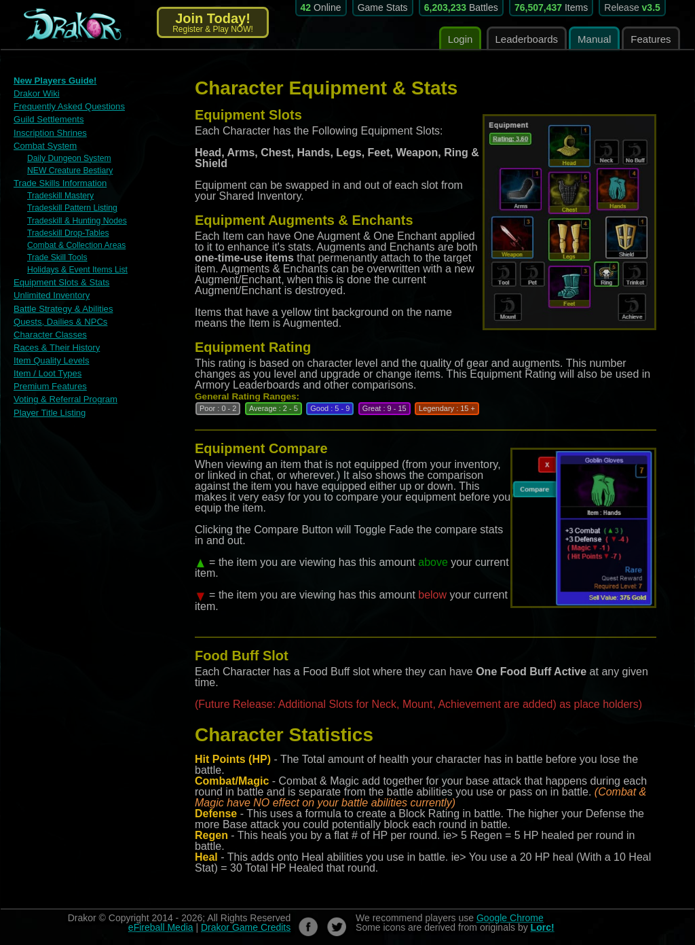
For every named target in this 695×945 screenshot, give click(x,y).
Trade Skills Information (60, 182)
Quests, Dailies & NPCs (60, 320)
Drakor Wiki (36, 93)
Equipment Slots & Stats (61, 281)
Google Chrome (510, 917)
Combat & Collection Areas (75, 244)
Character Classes (50, 332)
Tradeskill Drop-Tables (67, 231)
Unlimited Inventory (51, 294)
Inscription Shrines (50, 132)
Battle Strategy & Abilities (63, 307)
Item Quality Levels (51, 358)
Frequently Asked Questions (69, 106)
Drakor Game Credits (245, 927)
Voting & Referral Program (65, 397)
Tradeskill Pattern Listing (71, 207)
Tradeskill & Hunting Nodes (76, 219)
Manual (594, 39)
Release (632, 7)
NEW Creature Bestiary (69, 170)
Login (460, 39)
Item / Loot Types (47, 371)
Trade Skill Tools (56, 256)
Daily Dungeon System (68, 157)
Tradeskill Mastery (60, 195)
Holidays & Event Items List (76, 268)
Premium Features (50, 384)
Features (651, 39)
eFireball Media (160, 927)
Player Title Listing (50, 410)
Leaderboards (527, 39)
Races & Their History (56, 345)
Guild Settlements (48, 119)
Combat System (45, 145)
